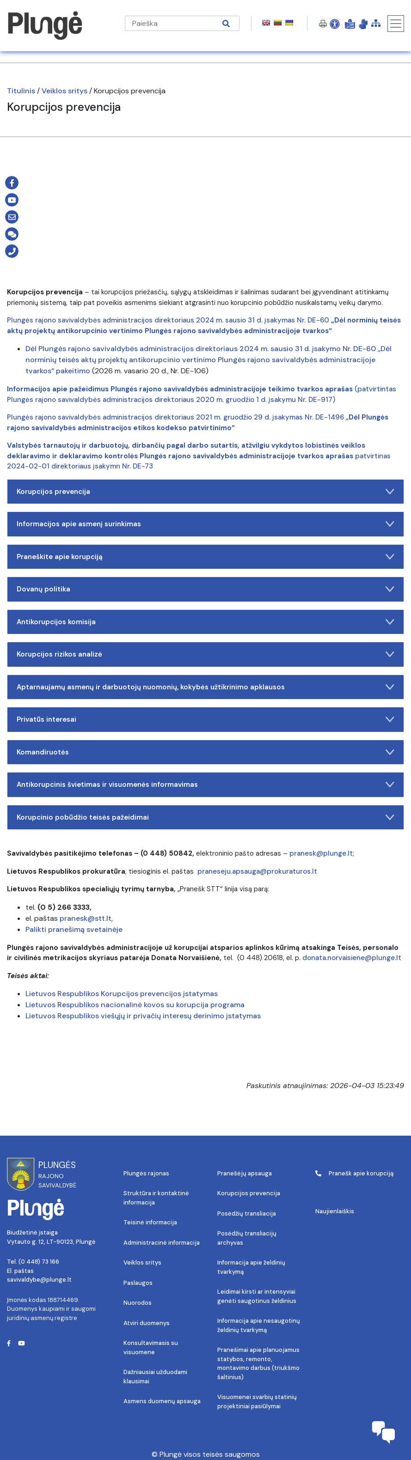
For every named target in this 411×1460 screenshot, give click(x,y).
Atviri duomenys (146, 1323)
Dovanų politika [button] (205, 589)
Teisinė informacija (150, 1222)
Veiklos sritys (64, 91)
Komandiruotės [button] (205, 752)
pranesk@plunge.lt (321, 853)
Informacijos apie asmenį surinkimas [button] (205, 524)
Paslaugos (138, 1283)
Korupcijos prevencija (248, 1193)
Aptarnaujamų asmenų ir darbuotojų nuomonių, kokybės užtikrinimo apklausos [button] (205, 687)
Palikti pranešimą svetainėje (74, 929)
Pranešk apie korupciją (354, 1173)
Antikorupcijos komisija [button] (205, 622)
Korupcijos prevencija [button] (205, 491)
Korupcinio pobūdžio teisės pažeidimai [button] (205, 817)
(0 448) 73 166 (38, 1261)
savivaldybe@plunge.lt (39, 1280)
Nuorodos (137, 1303)
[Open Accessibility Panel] (335, 24)
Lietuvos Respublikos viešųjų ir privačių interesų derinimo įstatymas (143, 1016)
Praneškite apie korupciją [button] (205, 556)
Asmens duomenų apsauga (162, 1401)
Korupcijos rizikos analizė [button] (205, 654)
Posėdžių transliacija (246, 1213)
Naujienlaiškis (334, 1211)
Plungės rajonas (146, 1173)
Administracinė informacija (161, 1243)
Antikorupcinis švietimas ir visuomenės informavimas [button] (205, 784)
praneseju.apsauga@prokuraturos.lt (257, 871)
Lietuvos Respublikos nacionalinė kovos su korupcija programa (135, 1005)
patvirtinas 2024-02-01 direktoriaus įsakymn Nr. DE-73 (199, 456)
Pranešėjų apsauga (244, 1173)
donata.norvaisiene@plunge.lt (351, 957)
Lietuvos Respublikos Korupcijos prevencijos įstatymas (122, 993)
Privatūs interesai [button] (205, 719)
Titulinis (21, 91)
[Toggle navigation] (395, 23)
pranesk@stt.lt (85, 918)
